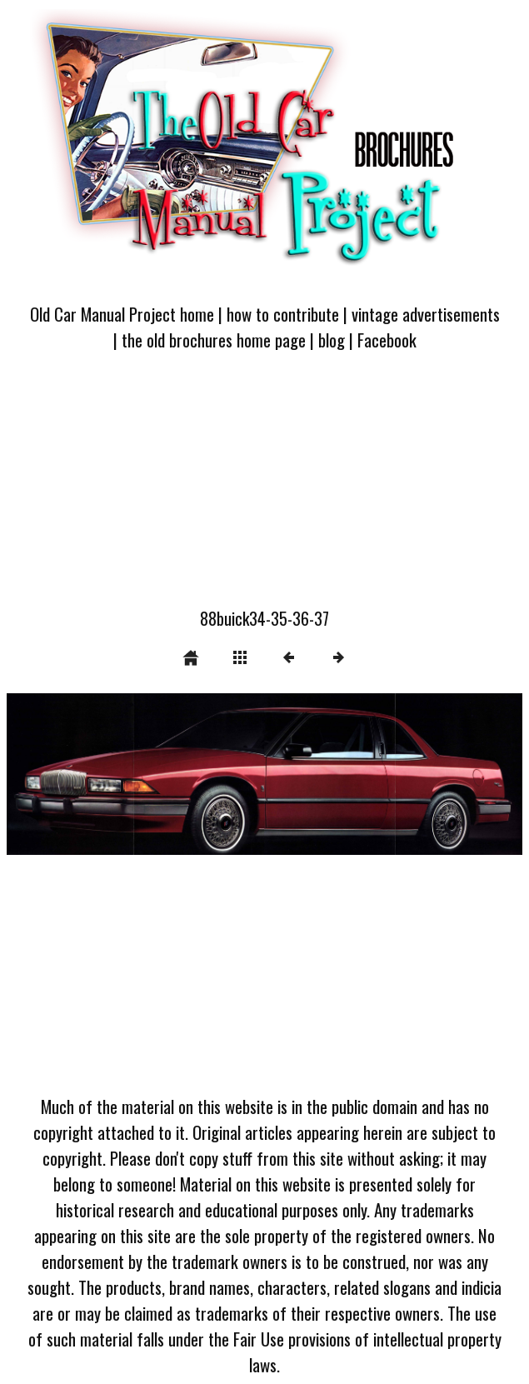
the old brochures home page (214, 339)
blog (331, 339)
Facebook (387, 339)
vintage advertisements (426, 314)
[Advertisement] (264, 489)
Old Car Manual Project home (122, 314)
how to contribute (283, 314)
